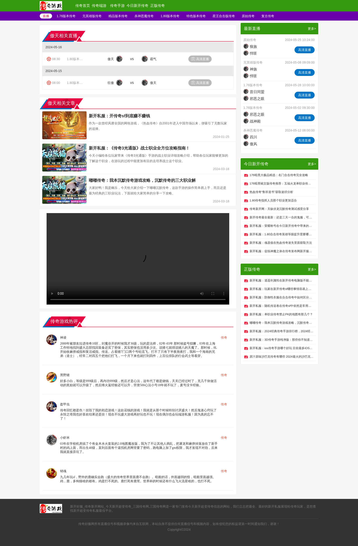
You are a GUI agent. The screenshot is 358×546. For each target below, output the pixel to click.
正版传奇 (157, 6)
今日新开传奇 (137, 6)
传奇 (224, 337)
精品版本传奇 (118, 16)
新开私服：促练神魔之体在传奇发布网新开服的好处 (281, 251)
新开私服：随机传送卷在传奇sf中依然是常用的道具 (281, 306)
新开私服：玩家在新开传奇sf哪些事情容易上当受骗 (281, 289)
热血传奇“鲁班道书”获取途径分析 (271, 192)
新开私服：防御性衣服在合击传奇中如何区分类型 (281, 297)
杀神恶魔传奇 (144, 16)
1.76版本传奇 (66, 16)
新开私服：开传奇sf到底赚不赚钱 (119, 116)
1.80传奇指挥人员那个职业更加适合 (273, 200)
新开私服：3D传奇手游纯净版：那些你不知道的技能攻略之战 (281, 339)
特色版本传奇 (196, 16)
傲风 (250, 144)
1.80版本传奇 (170, 16)
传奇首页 (82, 6)
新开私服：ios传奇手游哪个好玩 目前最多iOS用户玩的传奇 (281, 348)
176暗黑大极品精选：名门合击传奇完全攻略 (279, 175)
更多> (312, 28)
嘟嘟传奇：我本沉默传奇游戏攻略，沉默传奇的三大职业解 (142, 180)
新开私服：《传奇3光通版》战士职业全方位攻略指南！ (139, 148)
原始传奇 (248, 16)
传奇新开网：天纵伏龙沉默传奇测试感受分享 (279, 209)
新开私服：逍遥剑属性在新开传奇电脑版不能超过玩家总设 (281, 280)
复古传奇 (267, 16)
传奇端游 (99, 6)
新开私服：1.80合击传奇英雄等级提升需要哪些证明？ (281, 234)
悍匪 (250, 53)
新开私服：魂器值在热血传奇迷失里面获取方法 (281, 242)
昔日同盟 (253, 92)
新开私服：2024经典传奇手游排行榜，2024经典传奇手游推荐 (281, 331)
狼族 (250, 46)
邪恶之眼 (253, 99)
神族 (250, 69)
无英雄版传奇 (92, 16)
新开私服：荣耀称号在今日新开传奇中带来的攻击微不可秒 (281, 226)
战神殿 (252, 121)
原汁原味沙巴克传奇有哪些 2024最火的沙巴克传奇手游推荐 (281, 356)
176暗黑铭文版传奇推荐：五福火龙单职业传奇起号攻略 (281, 183)
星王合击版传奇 (224, 16)
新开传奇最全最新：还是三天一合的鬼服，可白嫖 (281, 217)
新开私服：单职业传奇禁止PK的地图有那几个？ (281, 314)
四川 (250, 137)
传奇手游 (117, 6)
